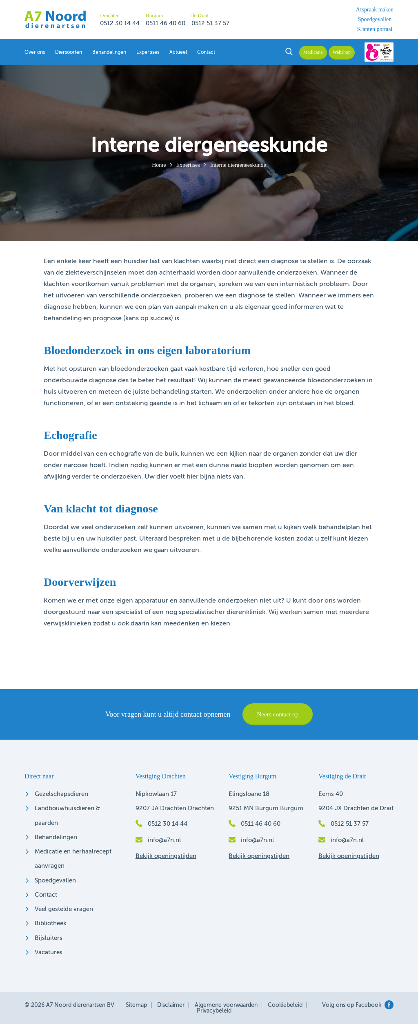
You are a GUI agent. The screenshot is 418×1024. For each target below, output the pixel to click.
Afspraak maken (375, 10)
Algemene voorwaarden (226, 1005)
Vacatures (48, 952)
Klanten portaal (375, 29)
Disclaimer (171, 1005)
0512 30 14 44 (120, 23)
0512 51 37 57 (210, 23)
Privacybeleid (214, 1011)
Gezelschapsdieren (61, 794)
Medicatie (313, 52)
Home (159, 165)
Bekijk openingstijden (166, 856)
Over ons (34, 52)
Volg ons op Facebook (358, 1005)
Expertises (147, 52)
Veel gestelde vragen (64, 909)
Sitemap (136, 1005)
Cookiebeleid (285, 1005)
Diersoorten (68, 52)
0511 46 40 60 (165, 23)
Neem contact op (277, 714)
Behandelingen (109, 52)
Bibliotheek (51, 923)
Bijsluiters (48, 938)
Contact (206, 52)
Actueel (178, 52)
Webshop (342, 52)
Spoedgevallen (374, 19)
